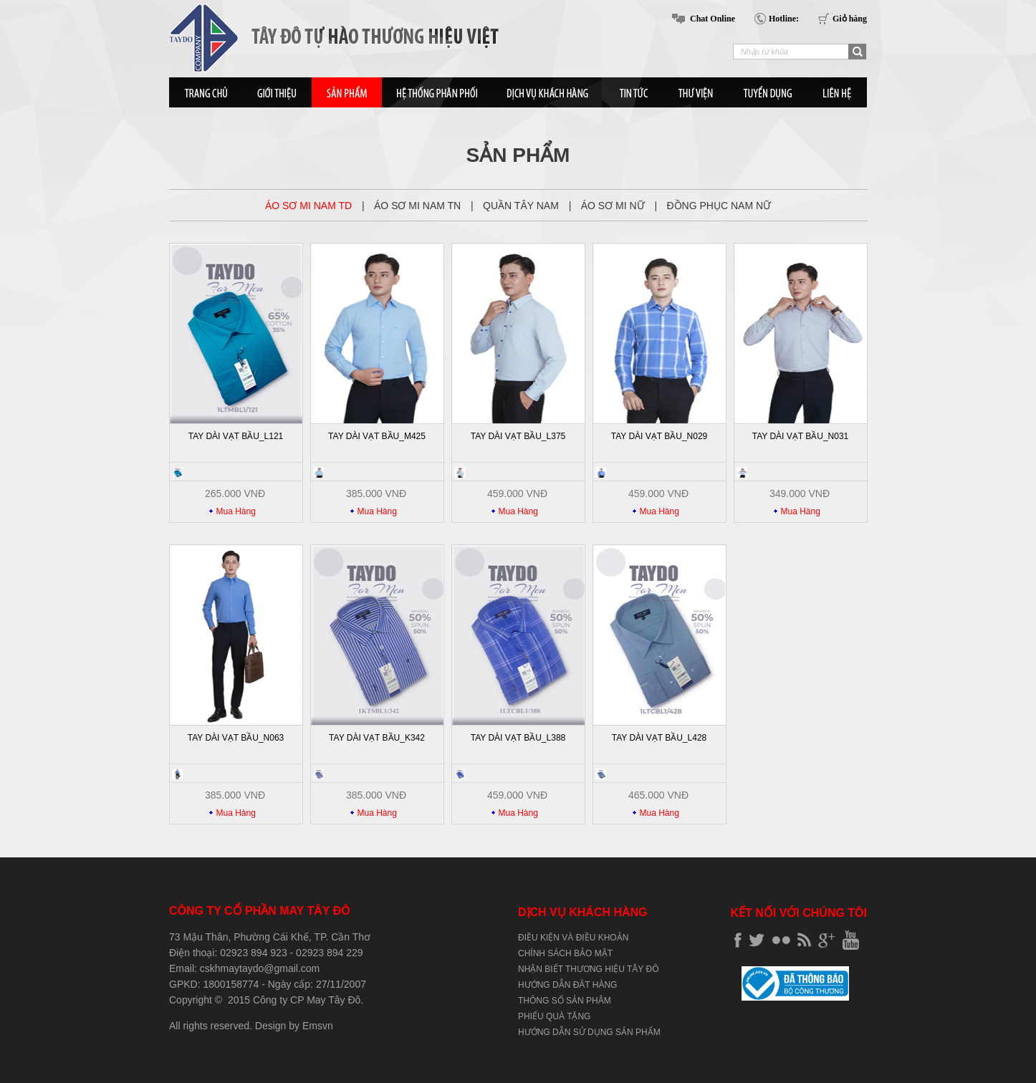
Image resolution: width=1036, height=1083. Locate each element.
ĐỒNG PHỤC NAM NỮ (718, 205)
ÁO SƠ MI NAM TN (419, 205)
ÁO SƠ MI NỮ (614, 205)
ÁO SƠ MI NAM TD (310, 205)
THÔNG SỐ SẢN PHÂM (564, 1001)
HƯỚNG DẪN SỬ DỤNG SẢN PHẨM (589, 1032)
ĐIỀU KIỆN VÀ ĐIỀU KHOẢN (573, 938)
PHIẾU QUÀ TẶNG (554, 1016)
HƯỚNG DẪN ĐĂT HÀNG (567, 985)
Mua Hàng (236, 511)
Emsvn (317, 1025)
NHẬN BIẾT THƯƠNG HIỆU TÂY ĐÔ (588, 969)
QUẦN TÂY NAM (522, 205)
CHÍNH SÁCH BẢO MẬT (565, 953)
